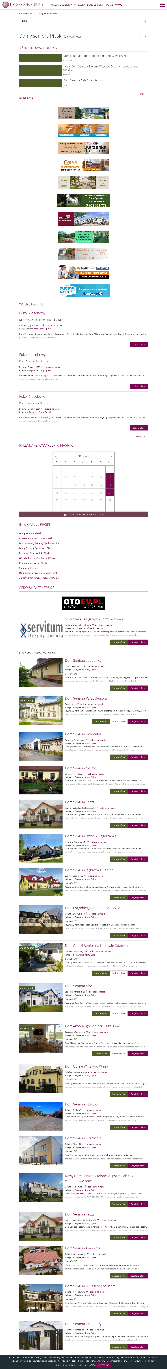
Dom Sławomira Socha (33, 361)
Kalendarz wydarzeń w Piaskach (47, 445)
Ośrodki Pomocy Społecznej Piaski (37, 558)
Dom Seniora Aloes (79, 985)
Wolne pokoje (118, 721)
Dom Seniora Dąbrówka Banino (89, 870)
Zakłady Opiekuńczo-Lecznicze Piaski (39, 577)
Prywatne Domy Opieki (40, 328)
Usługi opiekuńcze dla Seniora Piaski (38, 572)
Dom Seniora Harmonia (83, 1138)
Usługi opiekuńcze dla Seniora (89, 628)
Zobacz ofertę (138, 344)
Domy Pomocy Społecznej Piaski (36, 548)
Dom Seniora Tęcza (80, 802)
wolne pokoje (27, 700)
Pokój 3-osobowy (32, 354)
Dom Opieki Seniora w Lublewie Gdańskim (97, 945)
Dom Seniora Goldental (83, 734)
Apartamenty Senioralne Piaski (35, 538)
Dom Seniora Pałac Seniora (86, 698)
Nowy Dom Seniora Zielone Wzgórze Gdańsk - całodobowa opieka (101, 67)
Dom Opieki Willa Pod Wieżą (86, 1066)
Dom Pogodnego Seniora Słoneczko (92, 907)
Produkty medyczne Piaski (33, 562)
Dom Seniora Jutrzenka (83, 660)
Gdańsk (66, 74)
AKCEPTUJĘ (103, 1365)
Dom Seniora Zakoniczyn (84, 1323)
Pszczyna (67, 60)
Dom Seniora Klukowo (82, 1104)
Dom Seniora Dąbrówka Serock (83, 80)
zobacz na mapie (54, 325)
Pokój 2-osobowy (32, 313)
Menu (162, 4)
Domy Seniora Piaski (30, 533)
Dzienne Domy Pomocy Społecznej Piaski (41, 543)
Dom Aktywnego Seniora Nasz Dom (41, 320)
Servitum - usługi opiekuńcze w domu (94, 619)
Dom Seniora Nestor (80, 768)
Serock (66, 85)
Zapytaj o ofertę (138, 642)
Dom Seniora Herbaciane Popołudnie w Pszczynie (95, 56)
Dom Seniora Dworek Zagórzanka (91, 836)
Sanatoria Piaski (28, 567)
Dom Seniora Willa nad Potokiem (90, 1286)
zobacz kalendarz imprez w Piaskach (85, 514)
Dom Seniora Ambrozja (83, 1248)
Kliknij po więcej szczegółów (82, 1365)
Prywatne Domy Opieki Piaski (34, 553)
